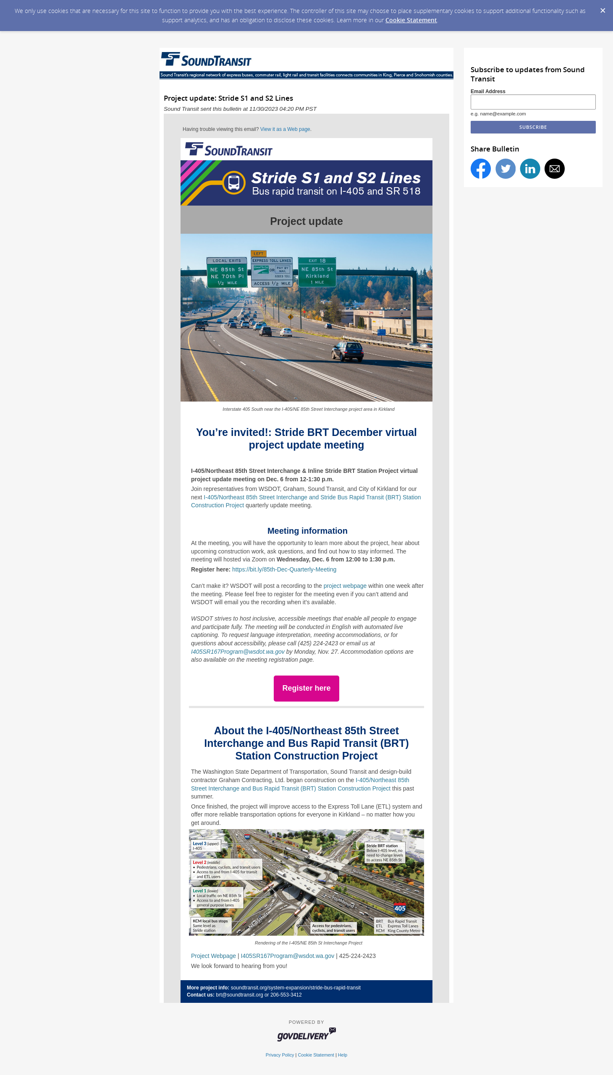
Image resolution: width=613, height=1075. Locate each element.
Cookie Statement (411, 20)
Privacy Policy (280, 1054)
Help (342, 1054)
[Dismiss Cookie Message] (602, 8)
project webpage (345, 585)
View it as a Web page (285, 129)
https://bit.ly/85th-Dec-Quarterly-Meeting (284, 569)
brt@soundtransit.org (239, 995)
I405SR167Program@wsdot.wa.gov (238, 651)
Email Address (488, 91)
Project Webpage (213, 955)
